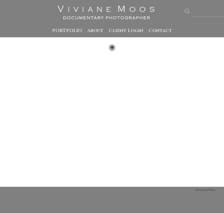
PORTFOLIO (67, 30)
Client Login (126, 30)
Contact (160, 30)
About (95, 30)
